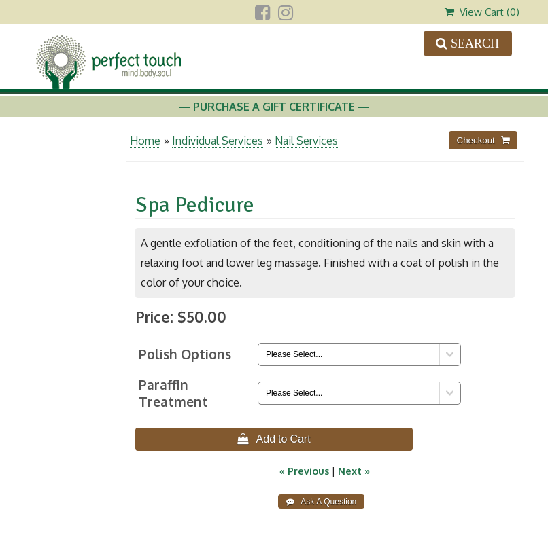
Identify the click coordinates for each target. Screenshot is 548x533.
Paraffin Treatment (173, 393)
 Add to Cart (274, 438)
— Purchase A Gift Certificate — (274, 106)
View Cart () (482, 11)
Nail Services (306, 140)
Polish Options (185, 354)
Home (145, 140)
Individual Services (217, 140)
